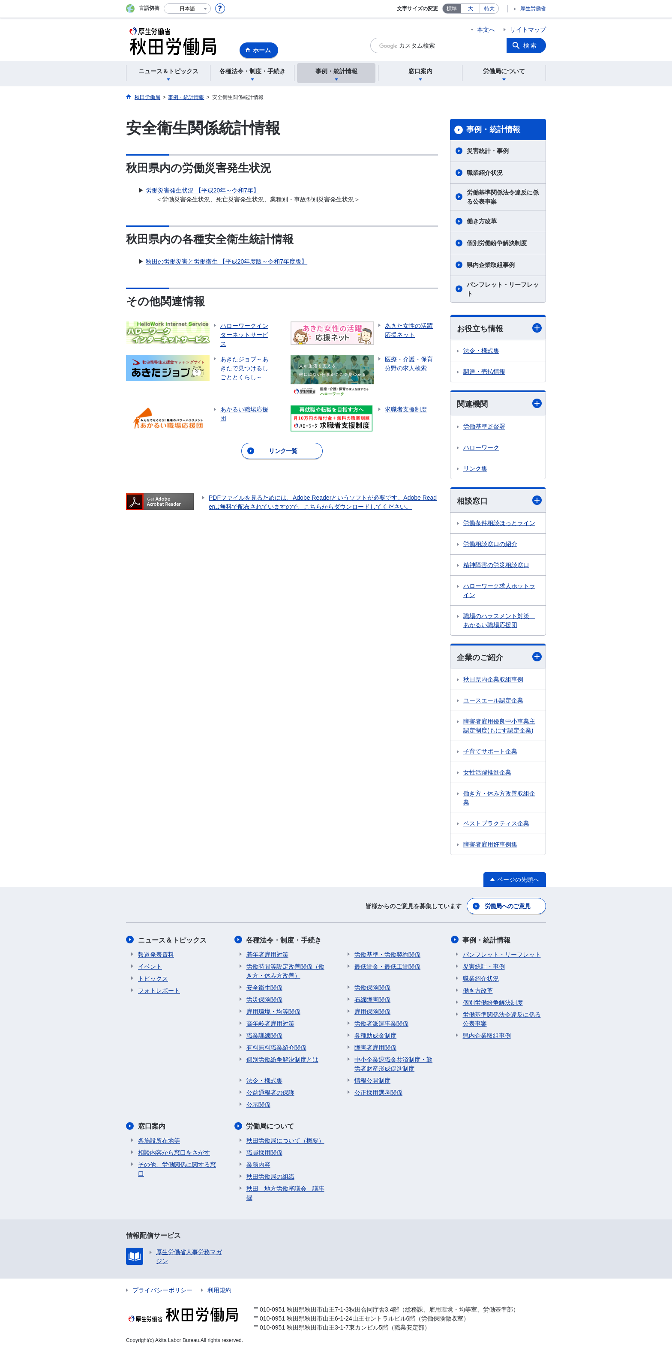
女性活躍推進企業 (487, 772)
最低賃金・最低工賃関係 (387, 966)
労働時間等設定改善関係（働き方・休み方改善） (285, 971)
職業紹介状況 (485, 172)
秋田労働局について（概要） (285, 1140)
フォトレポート (159, 990)
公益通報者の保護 (270, 1092)
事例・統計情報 (493, 129)
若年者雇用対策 (267, 954)
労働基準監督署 (484, 426)
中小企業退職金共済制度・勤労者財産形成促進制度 (393, 1064)
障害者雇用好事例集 (490, 844)
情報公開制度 (372, 1080)
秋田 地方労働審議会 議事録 (285, 1193)
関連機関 (499, 403)
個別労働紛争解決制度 (497, 243)
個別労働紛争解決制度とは (282, 1059)
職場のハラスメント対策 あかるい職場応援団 (499, 620)
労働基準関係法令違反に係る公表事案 (503, 197)
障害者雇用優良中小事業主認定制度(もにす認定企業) (499, 726)
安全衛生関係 (264, 987)
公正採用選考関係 (378, 1092)
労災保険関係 (264, 999)
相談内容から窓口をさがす (174, 1152)
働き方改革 (482, 221)
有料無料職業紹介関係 (276, 1047)
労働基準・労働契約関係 (387, 954)
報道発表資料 (156, 954)
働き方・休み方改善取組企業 (499, 798)
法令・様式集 (481, 350)
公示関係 (258, 1104)
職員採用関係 (264, 1152)
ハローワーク (481, 447)
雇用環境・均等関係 (273, 1011)
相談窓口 (499, 500)
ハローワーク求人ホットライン (499, 590)
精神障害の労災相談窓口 (496, 564)
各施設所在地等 (159, 1140)
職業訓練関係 (264, 1035)
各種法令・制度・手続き (284, 939)
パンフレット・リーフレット (503, 289)
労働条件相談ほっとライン (499, 522)
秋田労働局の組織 (270, 1176)
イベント (150, 966)
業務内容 (258, 1164)
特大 (489, 9)
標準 (452, 9)
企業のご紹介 (499, 657)
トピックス (153, 978)
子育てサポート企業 (490, 751)
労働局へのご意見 (507, 906)
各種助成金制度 (375, 1035)
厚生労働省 (533, 9)
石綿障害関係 (372, 999)
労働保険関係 (372, 987)
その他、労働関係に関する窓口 (177, 1169)
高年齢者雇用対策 (270, 1023)
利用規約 (219, 1289)
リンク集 (475, 468)
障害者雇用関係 (375, 1047)
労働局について (270, 1125)
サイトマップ (528, 30)
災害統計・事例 (488, 150)
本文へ (486, 30)
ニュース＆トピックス (172, 939)
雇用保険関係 (372, 1011)
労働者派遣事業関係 (381, 1023)
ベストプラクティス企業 (496, 823)
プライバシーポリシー (162, 1289)
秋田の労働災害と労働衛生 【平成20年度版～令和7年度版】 (226, 261)
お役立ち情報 (499, 328)
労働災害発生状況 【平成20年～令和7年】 (202, 190)
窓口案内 (151, 1125)
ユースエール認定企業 (493, 700)
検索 (530, 45)
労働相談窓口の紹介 (490, 543)
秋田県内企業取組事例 (493, 679)
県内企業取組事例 (491, 264)
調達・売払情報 (484, 371)
